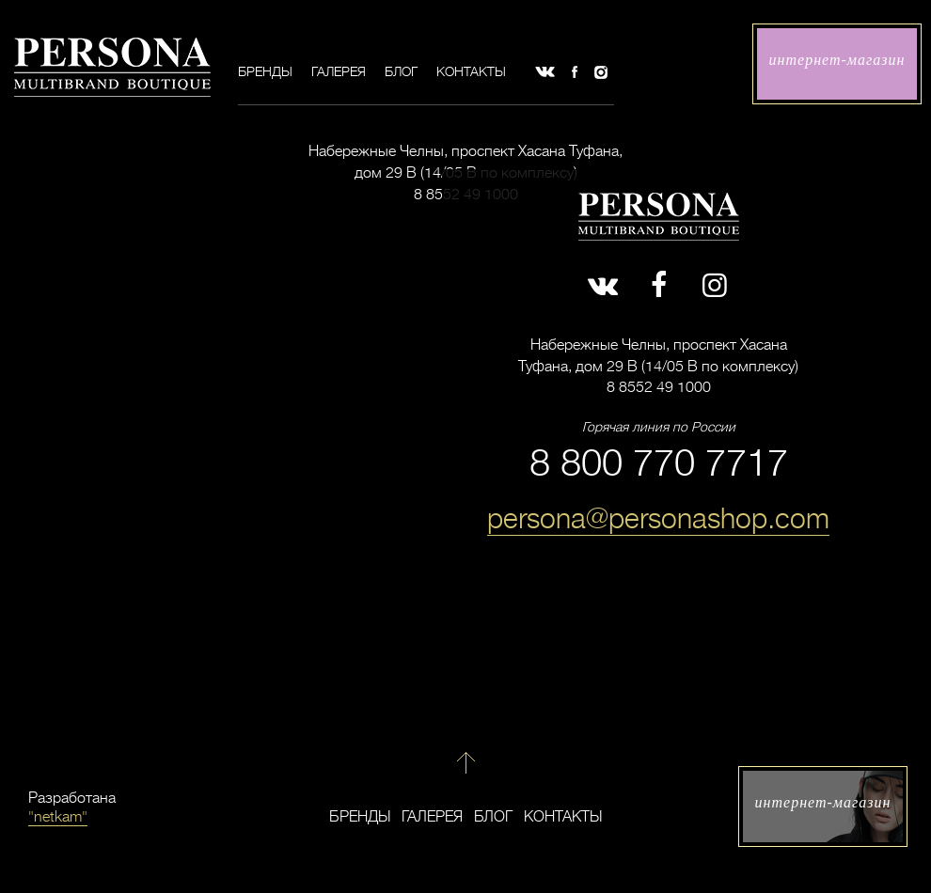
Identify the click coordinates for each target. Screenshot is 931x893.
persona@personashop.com (658, 519)
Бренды (265, 71)
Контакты (471, 71)
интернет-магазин (837, 60)
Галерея (338, 71)
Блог (401, 71)
